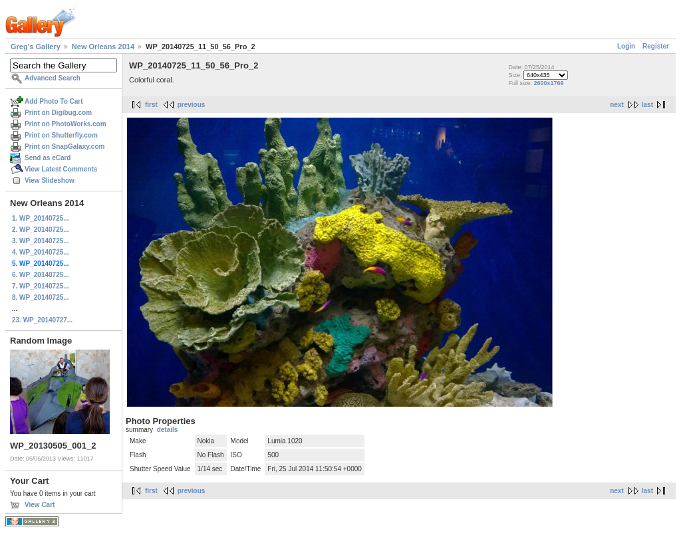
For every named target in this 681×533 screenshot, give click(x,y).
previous (191, 104)
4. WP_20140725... (40, 252)
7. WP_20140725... (40, 286)
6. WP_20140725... (40, 274)
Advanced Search (52, 78)
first (151, 104)
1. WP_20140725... (40, 218)
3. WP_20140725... (40, 241)
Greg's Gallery (36, 47)
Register (655, 46)
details (167, 429)
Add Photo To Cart (54, 101)
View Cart (40, 504)
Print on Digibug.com (58, 112)
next (617, 104)
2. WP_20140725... (40, 229)
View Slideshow (49, 180)
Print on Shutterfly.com (61, 135)
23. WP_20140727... (42, 320)
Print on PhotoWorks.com (65, 124)
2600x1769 (548, 83)
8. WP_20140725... (40, 297)
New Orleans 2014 (103, 47)
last (647, 104)
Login (626, 46)
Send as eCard (47, 157)
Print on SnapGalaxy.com (64, 146)
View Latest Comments (61, 169)
